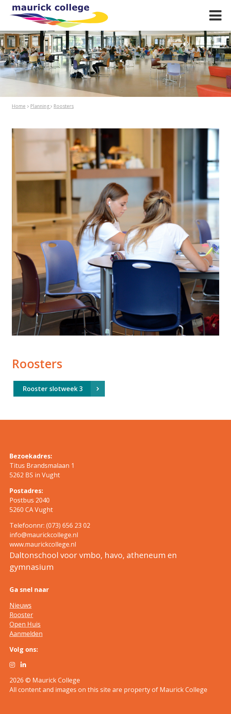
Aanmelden (26, 633)
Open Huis (25, 624)
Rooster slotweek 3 (53, 388)
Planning (40, 106)
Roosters (64, 106)
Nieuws (20, 605)
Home (19, 106)
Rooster (21, 614)
